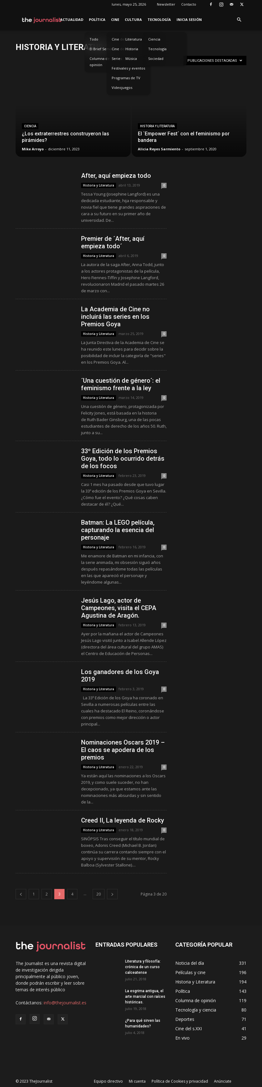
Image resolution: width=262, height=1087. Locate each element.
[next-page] (112, 894)
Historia (131, 48)
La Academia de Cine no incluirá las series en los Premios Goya (115, 316)
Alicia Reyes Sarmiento (159, 149)
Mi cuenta (137, 1081)
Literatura (133, 39)
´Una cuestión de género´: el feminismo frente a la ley (120, 384)
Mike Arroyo (33, 149)
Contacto (188, 4)
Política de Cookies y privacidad (180, 1081)
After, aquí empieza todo (116, 175)
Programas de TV (126, 77)
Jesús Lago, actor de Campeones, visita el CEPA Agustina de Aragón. (118, 608)
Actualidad (71, 19)
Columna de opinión (100, 61)
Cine (115, 19)
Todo (94, 39)
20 (98, 894)
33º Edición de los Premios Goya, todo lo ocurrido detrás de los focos (122, 458)
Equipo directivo (108, 1081)
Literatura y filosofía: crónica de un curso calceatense (143, 967)
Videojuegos (122, 87)
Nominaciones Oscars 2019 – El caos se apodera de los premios (123, 750)
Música (131, 58)
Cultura (133, 19)
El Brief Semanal (103, 48)
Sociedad (155, 58)
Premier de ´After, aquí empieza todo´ (112, 242)
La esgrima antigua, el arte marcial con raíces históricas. (145, 996)
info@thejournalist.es (65, 1003)
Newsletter (166, 4)
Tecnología (159, 19)
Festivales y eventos (128, 68)
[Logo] (42, 20)
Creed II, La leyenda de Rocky (122, 820)
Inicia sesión (189, 19)
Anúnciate (222, 1081)
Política (97, 19)
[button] (238, 20)
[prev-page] (21, 894)
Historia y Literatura (157, 126)
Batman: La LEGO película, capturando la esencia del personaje (117, 530)
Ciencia (154, 39)
